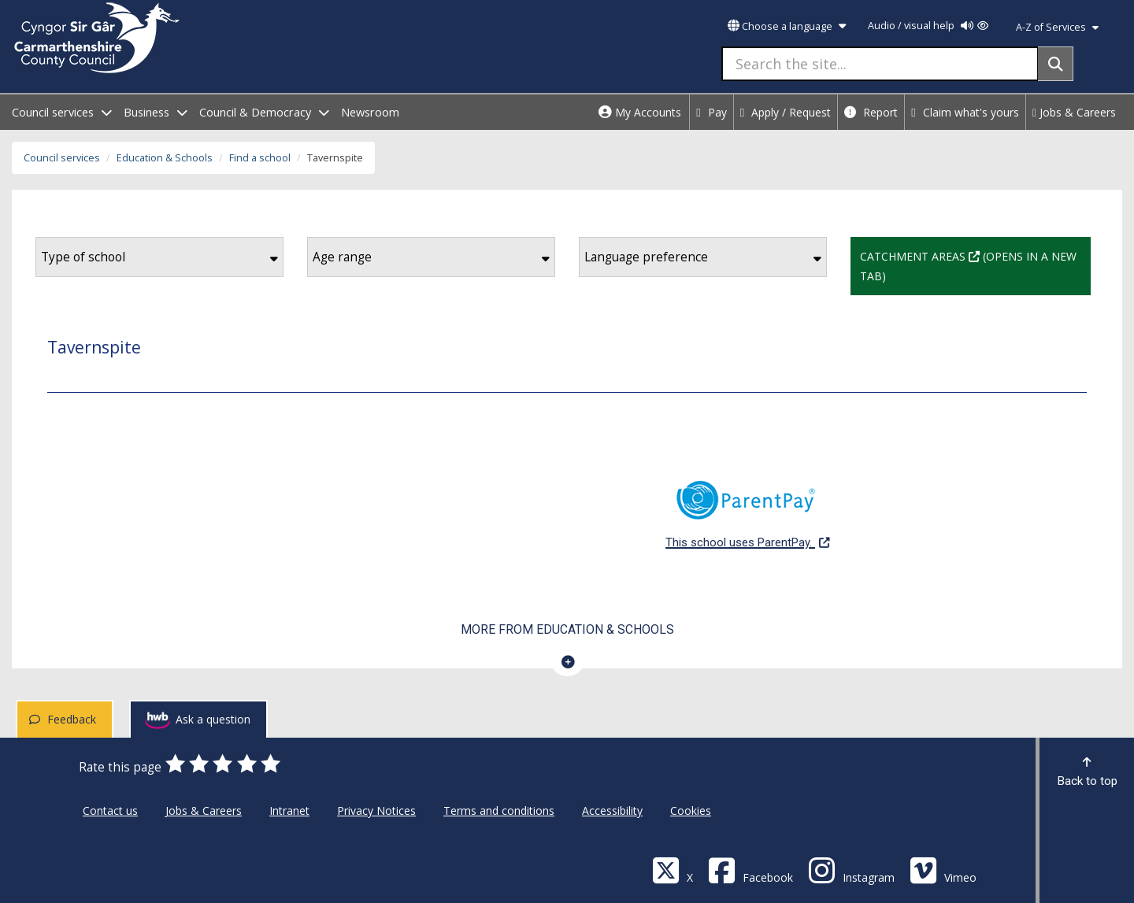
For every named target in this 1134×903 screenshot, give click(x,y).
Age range (431, 257)
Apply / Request (786, 112)
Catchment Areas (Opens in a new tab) (975, 264)
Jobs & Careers (1074, 112)
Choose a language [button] (787, 26)
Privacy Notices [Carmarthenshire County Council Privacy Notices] (376, 810)
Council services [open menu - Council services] (62, 112)
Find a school (260, 158)
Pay (711, 112)
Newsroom (370, 112)
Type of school (159, 257)
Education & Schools (165, 158)
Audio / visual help (928, 25)
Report (871, 112)
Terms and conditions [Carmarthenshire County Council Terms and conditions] (498, 810)
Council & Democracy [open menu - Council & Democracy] (264, 112)
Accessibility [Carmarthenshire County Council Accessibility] (612, 810)
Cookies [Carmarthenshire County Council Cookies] (690, 810)
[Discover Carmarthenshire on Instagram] (851, 869)
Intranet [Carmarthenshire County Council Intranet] (289, 810)
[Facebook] (750, 869)
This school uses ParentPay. (747, 506)
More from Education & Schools (567, 629)
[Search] (1055, 63)
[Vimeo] (943, 869)
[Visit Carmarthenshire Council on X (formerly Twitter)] (672, 869)
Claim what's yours (965, 112)
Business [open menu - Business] (155, 112)
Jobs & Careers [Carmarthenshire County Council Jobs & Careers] (203, 810)
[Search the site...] (880, 63)
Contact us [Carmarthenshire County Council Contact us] (110, 810)
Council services (62, 158)
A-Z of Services (1057, 27)
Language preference (702, 257)
